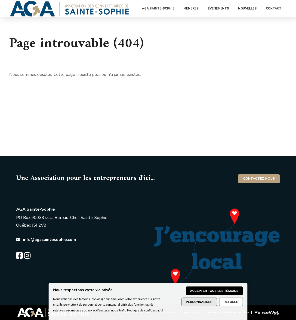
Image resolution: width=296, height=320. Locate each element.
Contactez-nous (259, 178)
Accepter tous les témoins (214, 290)
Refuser (231, 302)
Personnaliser (199, 302)
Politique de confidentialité (145, 310)
